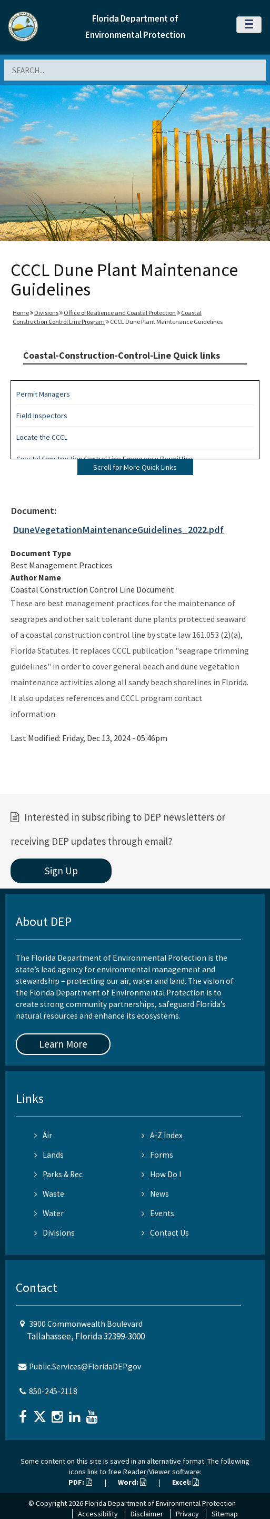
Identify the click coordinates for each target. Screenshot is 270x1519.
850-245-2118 (53, 1391)
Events (158, 1213)
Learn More (63, 1044)
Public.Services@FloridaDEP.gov (85, 1367)
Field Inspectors (41, 415)
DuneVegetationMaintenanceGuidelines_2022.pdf (118, 530)
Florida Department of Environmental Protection (160, 1503)
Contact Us (165, 1233)
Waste (49, 1194)
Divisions (46, 313)
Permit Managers (43, 394)
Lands (49, 1155)
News (155, 1194)
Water (49, 1213)
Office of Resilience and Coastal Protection (120, 313)
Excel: (185, 1482)
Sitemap (225, 1513)
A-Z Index (162, 1135)
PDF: (80, 1482)
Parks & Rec (58, 1174)
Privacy (187, 1513)
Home (21, 313)
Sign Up (61, 870)
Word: (132, 1482)
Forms (157, 1155)
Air (43, 1135)
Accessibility (98, 1513)
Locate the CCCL (41, 437)
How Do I (161, 1174)
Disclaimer (147, 1513)
